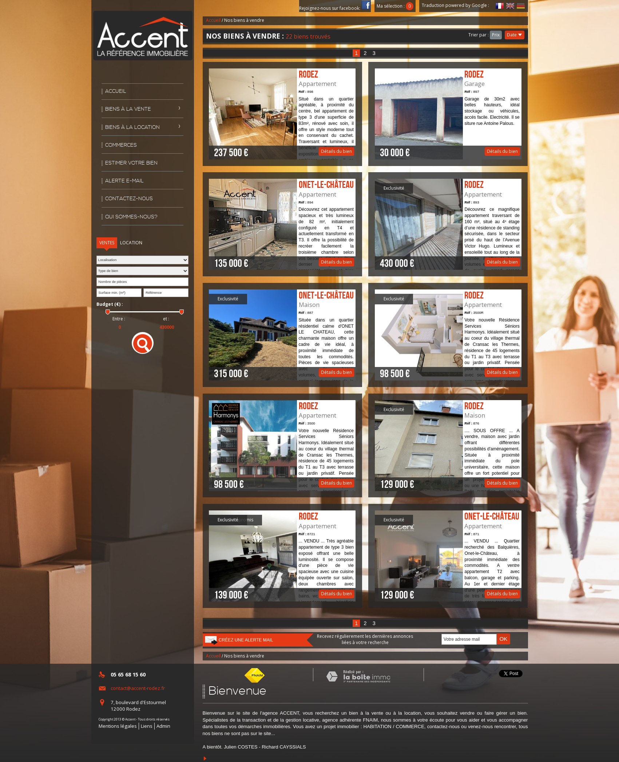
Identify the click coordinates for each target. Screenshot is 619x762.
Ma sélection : (395, 6)
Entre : (118, 319)
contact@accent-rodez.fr (138, 688)
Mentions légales (118, 726)
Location (131, 243)
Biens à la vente (128, 109)
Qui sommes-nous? (131, 217)
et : (166, 319)
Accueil (115, 91)
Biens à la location (132, 127)
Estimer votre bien (131, 163)
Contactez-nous (129, 199)
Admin (163, 726)
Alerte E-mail (124, 181)
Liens (146, 726)
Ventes (106, 243)
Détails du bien (282, 113)
